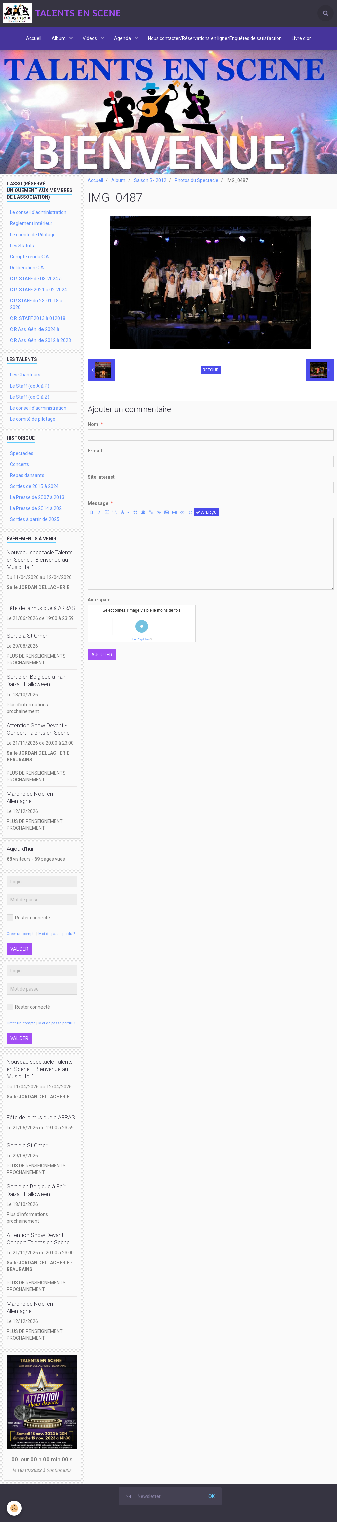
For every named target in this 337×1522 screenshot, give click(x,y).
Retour (211, 370)
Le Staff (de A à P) (29, 386)
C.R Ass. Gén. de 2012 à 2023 (40, 340)
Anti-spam (99, 599)
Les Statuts (22, 245)
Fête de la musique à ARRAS (41, 608)
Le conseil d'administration (38, 212)
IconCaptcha (140, 639)
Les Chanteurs (25, 374)
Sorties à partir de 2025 (34, 519)
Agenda (123, 38)
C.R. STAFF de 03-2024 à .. (37, 278)
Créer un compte (21, 934)
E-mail (95, 450)
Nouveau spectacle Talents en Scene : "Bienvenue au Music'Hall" (40, 559)
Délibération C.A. (27, 267)
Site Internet (101, 477)
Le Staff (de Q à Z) (29, 397)
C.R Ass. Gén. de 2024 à (34, 329)
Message (98, 503)
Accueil (33, 38)
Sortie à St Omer (27, 635)
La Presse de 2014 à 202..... (38, 508)
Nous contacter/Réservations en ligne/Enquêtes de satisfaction (215, 38)
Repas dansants (27, 475)
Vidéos (90, 38)
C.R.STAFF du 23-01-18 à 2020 (36, 304)
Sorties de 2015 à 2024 (34, 486)
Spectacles (21, 453)
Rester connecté (28, 917)
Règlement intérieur (31, 223)
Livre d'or (301, 38)
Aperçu (206, 512)
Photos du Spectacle (196, 180)
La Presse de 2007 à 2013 (37, 497)
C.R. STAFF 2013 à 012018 (37, 318)
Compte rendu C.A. (30, 256)
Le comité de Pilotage (33, 234)
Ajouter (101, 654)
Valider (19, 949)
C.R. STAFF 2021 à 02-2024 (38, 289)
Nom (93, 424)
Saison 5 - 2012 (150, 180)
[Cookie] (14, 1508)
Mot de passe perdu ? (56, 934)
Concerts (19, 464)
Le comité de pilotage (32, 419)
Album (59, 38)
